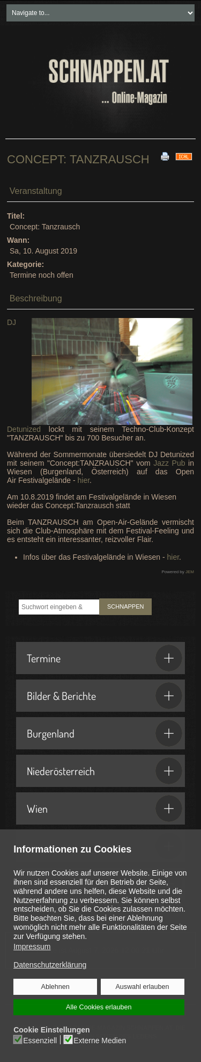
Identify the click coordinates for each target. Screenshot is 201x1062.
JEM (189, 571)
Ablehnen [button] (55, 987)
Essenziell (40, 1040)
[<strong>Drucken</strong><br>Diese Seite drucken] (165, 155)
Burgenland (104, 733)
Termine (104, 658)
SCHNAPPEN (125, 606)
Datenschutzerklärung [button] (49, 964)
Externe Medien (99, 1040)
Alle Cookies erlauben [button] (98, 1007)
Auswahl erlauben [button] (142, 987)
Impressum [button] (31, 946)
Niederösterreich (104, 770)
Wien (104, 808)
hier (84, 480)
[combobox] (59, 607)
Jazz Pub (169, 463)
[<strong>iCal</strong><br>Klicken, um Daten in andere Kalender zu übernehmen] (184, 155)
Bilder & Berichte (104, 695)
